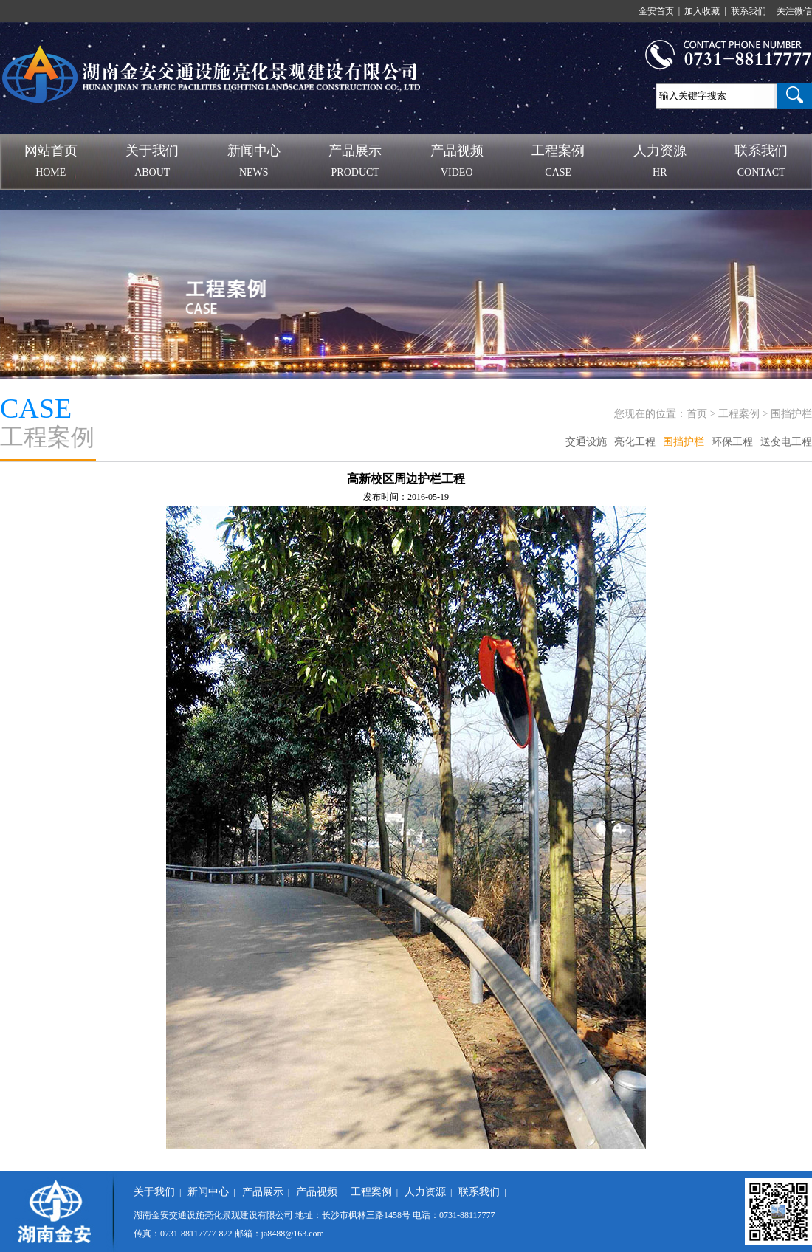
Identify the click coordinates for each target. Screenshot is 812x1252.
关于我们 (154, 1191)
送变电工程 (786, 441)
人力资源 (425, 1191)
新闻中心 (208, 1191)
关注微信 (794, 11)
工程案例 (739, 413)
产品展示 (262, 1191)
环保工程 (732, 441)
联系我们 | (752, 11)
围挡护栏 (791, 413)
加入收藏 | (706, 11)
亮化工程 (635, 441)
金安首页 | (660, 11)
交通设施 (586, 441)
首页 (697, 413)
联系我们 (479, 1191)
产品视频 (316, 1191)
